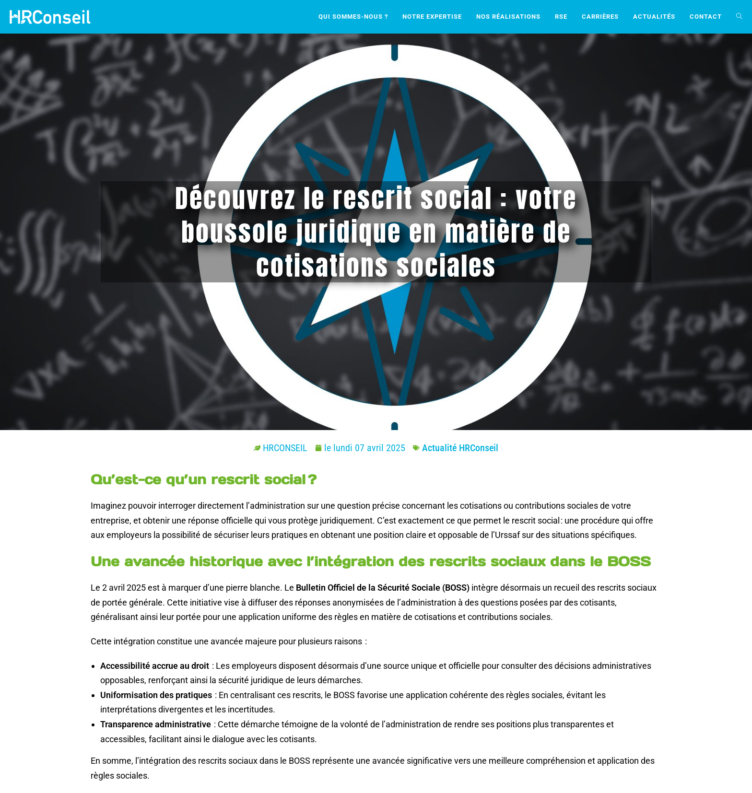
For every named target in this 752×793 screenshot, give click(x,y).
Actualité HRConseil (460, 448)
